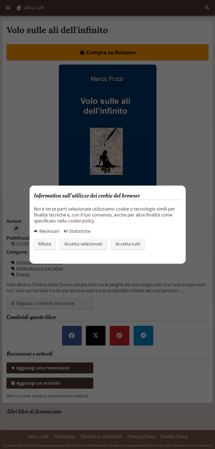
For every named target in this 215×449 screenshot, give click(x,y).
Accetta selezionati (83, 244)
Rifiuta (44, 244)
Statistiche (77, 231)
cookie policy (81, 221)
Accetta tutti (127, 244)
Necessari (46, 231)
